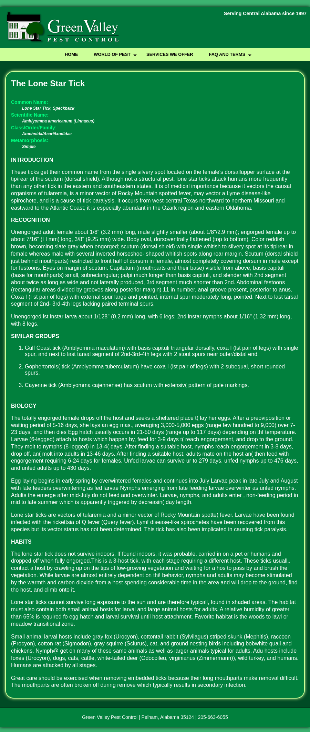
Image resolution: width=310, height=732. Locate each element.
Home (71, 54)
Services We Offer (169, 54)
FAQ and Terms (227, 54)
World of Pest (112, 54)
